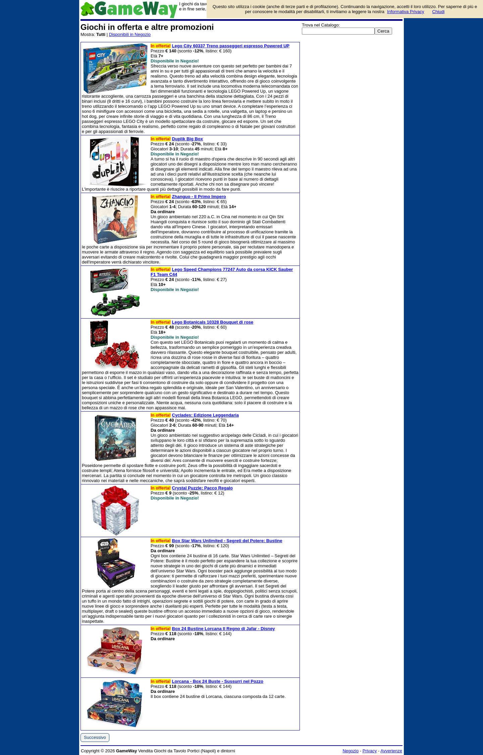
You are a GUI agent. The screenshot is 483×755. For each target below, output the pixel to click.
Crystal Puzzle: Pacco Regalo (202, 487)
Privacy (370, 750)
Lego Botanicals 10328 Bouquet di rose (213, 322)
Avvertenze (391, 750)
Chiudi (438, 11)
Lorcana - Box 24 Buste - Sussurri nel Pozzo (217, 681)
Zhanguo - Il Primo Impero (199, 196)
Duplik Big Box (187, 138)
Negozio (350, 750)
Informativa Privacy (405, 11)
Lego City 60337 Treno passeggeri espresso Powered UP (230, 45)
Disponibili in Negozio (130, 34)
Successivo (95, 737)
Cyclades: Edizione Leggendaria (205, 415)
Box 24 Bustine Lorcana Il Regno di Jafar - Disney (223, 628)
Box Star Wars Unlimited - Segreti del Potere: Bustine (227, 540)
